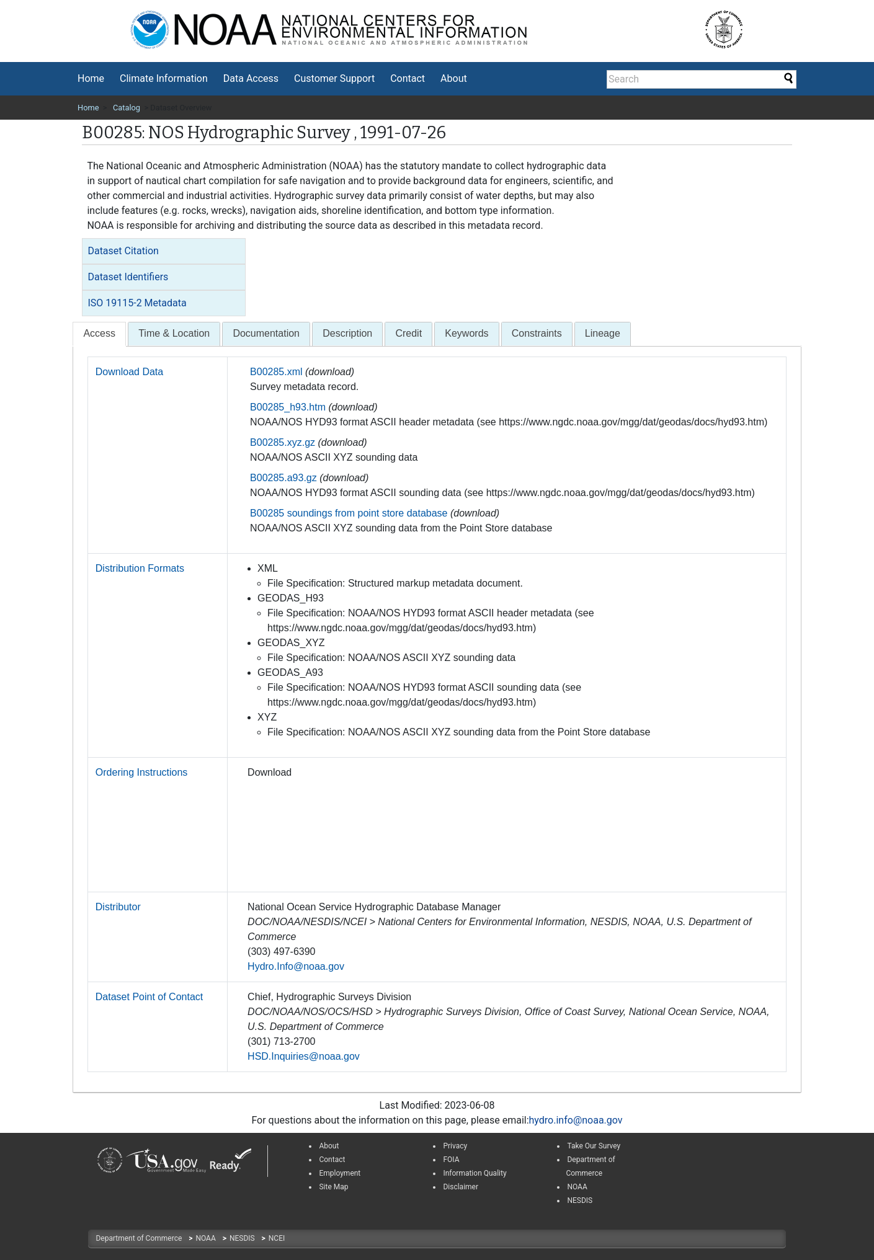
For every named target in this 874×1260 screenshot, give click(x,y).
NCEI (277, 1238)
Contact (407, 78)
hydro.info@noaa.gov (576, 1120)
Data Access (251, 78)
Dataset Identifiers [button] (127, 277)
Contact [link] (332, 1159)
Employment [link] (339, 1173)
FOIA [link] (451, 1159)
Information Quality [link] (474, 1173)
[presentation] (99, 334)
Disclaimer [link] (460, 1186)
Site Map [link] (333, 1186)
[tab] (163, 251)
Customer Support (334, 78)
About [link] (329, 1146)
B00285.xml (276, 371)
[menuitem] (91, 78)
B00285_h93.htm (288, 407)
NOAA (206, 1238)
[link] (110, 1160)
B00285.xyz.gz (282, 442)
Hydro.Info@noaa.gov (295, 966)
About (453, 78)
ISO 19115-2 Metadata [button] (136, 303)
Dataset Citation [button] (122, 251)
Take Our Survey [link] (593, 1146)
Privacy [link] (455, 1146)
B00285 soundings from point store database (348, 513)
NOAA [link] (577, 1186)
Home (91, 78)
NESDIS (243, 1238)
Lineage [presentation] (602, 333)
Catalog (126, 107)
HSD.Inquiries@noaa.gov (303, 1056)
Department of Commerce (140, 1238)
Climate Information (164, 78)
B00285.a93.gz (283, 477)
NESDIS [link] (579, 1200)
